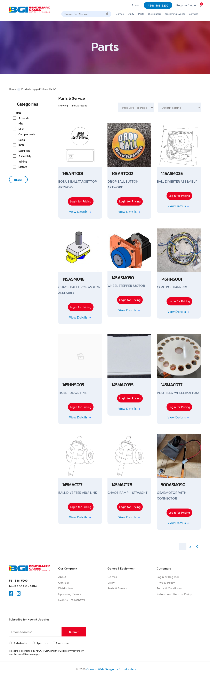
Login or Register (168, 577)
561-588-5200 (159, 5)
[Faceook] (11, 593)
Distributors (154, 13)
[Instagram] (19, 593)
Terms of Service (23, 654)
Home (12, 88)
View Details (80, 211)
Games (120, 13)
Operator (42, 643)
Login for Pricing (80, 201)
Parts (141, 13)
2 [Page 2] (190, 546)
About (136, 5)
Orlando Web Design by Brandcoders (111, 669)
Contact (193, 13)
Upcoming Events (175, 13)
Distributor (20, 643)
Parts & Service (117, 588)
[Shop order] (179, 107)
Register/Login (186, 5)
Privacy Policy (166, 582)
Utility (131, 13)
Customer (63, 643)
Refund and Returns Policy (174, 594)
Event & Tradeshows (71, 600)
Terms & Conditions (169, 588)
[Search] (107, 14)
